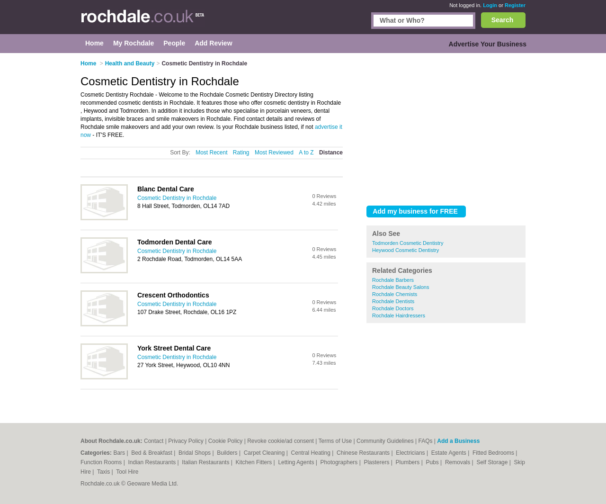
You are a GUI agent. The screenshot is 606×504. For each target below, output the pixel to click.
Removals (458, 462)
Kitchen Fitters (255, 462)
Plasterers (377, 462)
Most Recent (211, 152)
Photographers (340, 462)
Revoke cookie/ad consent (280, 441)
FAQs (426, 441)
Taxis (104, 471)
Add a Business (458, 441)
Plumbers (408, 462)
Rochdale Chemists (394, 294)
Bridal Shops (195, 453)
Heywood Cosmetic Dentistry (405, 250)
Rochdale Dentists (393, 301)
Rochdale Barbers (393, 280)
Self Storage (492, 462)
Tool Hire (127, 471)
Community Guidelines (385, 441)
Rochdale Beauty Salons (400, 287)
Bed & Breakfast (152, 453)
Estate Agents (449, 453)
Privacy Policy (186, 441)
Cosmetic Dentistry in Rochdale (176, 198)
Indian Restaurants (153, 462)
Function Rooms (102, 462)
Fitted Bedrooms (494, 453)
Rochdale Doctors (392, 308)
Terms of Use (335, 441)
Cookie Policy (225, 441)
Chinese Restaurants (364, 453)
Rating (241, 152)
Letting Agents (296, 462)
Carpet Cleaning (265, 453)
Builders (228, 453)
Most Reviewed (274, 152)
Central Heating (311, 453)
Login (490, 5)
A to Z (306, 152)
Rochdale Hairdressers (398, 315)
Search (502, 20)
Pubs (433, 462)
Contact (153, 441)
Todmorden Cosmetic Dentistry (407, 243)
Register (515, 5)
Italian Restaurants (206, 462)
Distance (331, 152)
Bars (119, 453)
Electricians (411, 453)
